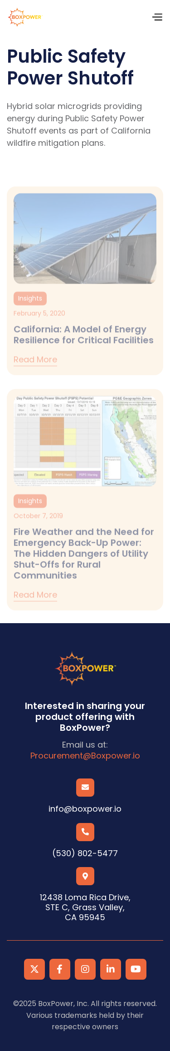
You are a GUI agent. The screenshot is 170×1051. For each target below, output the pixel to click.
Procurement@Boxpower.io (85, 756)
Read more (35, 371)
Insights (30, 308)
